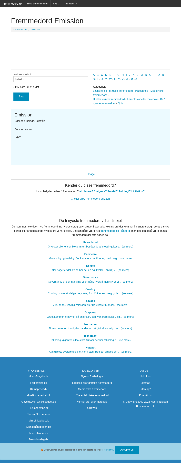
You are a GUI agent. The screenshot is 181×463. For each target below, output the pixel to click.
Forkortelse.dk (38, 382)
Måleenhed (141, 90)
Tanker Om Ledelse (38, 414)
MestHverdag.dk (38, 439)
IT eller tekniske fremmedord (92, 395)
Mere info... (109, 450)
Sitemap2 (145, 389)
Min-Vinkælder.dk (39, 420)
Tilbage (90, 174)
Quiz (120, 103)
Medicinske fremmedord (92, 389)
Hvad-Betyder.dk (38, 376)
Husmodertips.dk (38, 408)
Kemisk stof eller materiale (142, 99)
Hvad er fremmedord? (37, 3)
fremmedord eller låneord (115, 230)
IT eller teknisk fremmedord (109, 99)
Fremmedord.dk (12, 3)
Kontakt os (145, 395)
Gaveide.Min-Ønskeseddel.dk (38, 401)
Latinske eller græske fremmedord (113, 90)
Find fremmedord (50, 77)
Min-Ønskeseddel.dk (39, 395)
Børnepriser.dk (38, 389)
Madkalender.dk (38, 433)
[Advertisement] (130, 135)
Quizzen (92, 408)
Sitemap (145, 382)
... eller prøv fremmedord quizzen (90, 198)
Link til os (145, 376)
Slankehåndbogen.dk (38, 426)
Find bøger (69, 3)
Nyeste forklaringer (92, 376)
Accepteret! (127, 449)
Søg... (56, 3)
